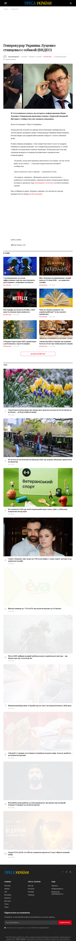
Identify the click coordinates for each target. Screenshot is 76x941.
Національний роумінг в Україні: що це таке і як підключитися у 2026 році (39, 706)
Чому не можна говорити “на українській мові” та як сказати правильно (52, 312)
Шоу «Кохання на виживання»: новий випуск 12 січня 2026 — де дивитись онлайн (55, 280)
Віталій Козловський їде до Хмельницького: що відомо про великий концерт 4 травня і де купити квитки (37, 804)
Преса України (21, 939)
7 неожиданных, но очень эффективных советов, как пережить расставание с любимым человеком (19, 280)
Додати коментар (38, 354)
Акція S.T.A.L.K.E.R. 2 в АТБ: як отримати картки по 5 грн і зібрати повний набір (38, 853)
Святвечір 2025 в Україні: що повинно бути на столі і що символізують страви (56, 343)
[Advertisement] (38, 26)
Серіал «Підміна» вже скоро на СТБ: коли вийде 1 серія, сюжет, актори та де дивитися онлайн (40, 560)
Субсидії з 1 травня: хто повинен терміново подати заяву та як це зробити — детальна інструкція (40, 754)
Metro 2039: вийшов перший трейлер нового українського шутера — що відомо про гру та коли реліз (38, 657)
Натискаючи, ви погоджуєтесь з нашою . (26, 927)
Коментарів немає (60, 56)
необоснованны (35, 194)
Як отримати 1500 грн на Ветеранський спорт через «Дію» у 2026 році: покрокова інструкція (37, 510)
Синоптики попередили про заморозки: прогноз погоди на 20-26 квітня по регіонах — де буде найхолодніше (40, 411)
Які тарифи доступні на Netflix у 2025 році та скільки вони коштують (19, 311)
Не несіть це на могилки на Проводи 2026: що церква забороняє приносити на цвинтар (40, 461)
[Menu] (5, 3)
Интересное (48, 56)
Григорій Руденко (13, 56)
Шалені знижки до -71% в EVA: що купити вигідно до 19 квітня (34, 609)
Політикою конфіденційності (40, 927)
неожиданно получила (44, 183)
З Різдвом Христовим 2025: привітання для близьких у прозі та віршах (19, 343)
